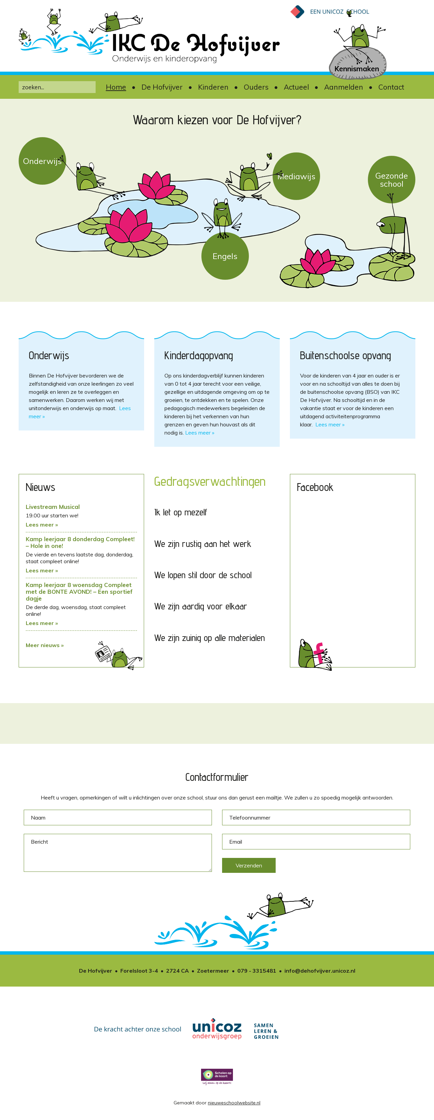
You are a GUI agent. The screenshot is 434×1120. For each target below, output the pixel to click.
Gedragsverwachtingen (209, 481)
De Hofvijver (162, 86)
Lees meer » (199, 432)
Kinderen (213, 86)
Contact (391, 86)
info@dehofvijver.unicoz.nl (319, 970)
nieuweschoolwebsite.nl (234, 1103)
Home (116, 86)
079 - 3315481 (256, 970)
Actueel (296, 86)
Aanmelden (343, 86)
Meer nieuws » (45, 645)
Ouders (256, 86)
